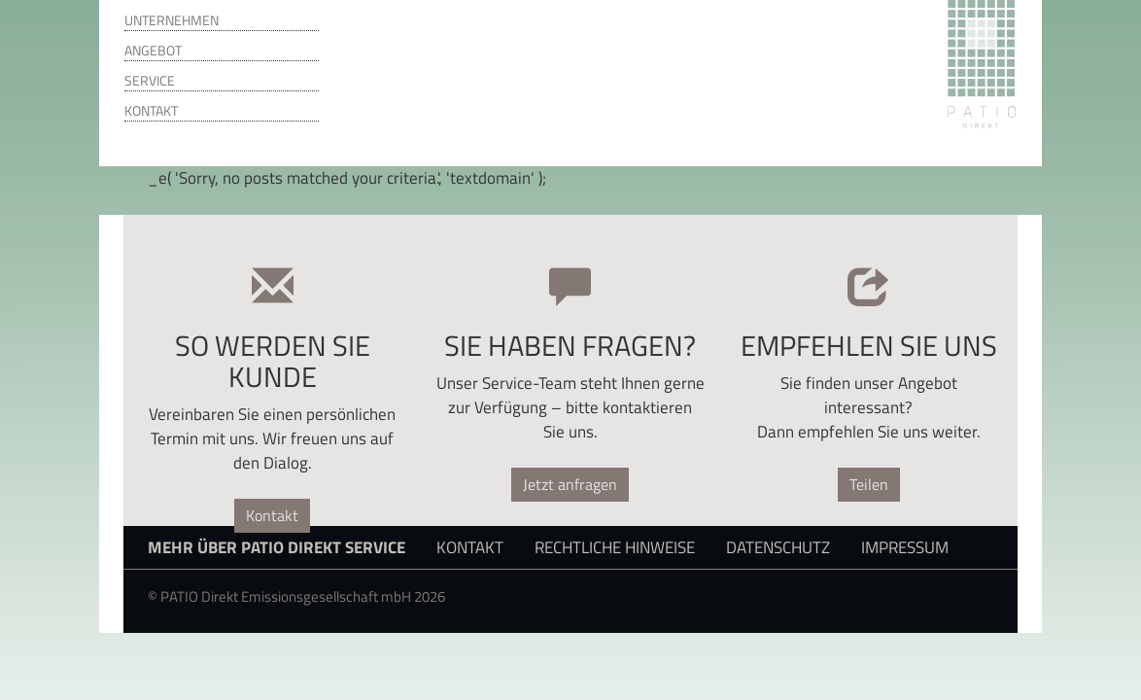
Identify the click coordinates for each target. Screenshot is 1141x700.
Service (149, 80)
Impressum (905, 547)
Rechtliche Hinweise (615, 547)
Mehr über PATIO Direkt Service (276, 547)
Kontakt (151, 111)
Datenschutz (778, 547)
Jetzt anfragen (570, 484)
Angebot (153, 50)
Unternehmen (171, 20)
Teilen (868, 484)
